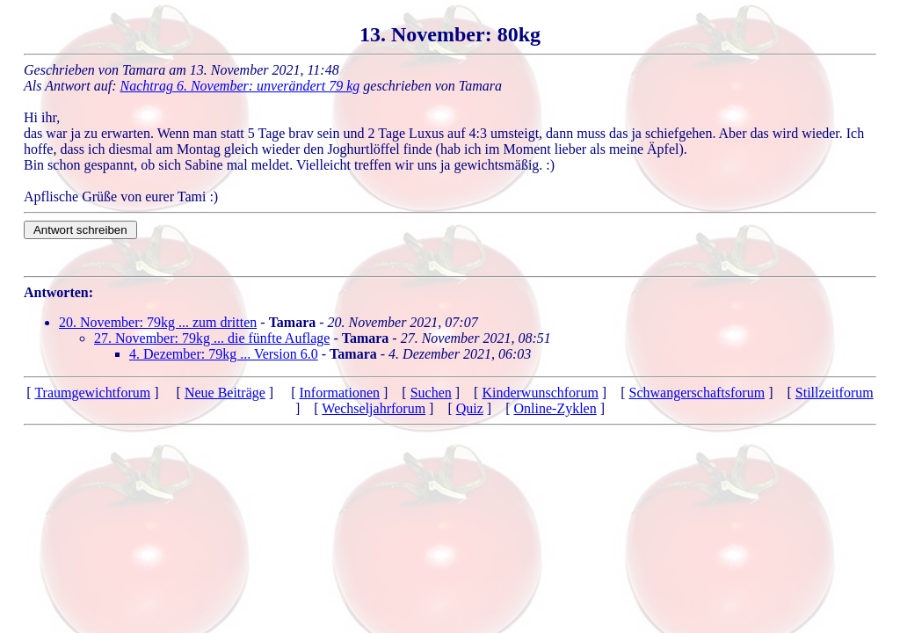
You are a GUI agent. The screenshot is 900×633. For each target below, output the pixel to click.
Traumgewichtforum (92, 392)
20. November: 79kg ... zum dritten (158, 322)
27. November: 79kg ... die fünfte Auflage (212, 338)
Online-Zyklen (555, 408)
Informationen (339, 392)
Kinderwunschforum (540, 392)
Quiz (469, 408)
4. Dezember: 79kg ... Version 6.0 (223, 353)
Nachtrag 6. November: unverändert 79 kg (240, 85)
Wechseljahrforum (373, 408)
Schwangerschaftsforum (697, 392)
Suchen (431, 392)
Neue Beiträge (225, 392)
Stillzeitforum (834, 392)
